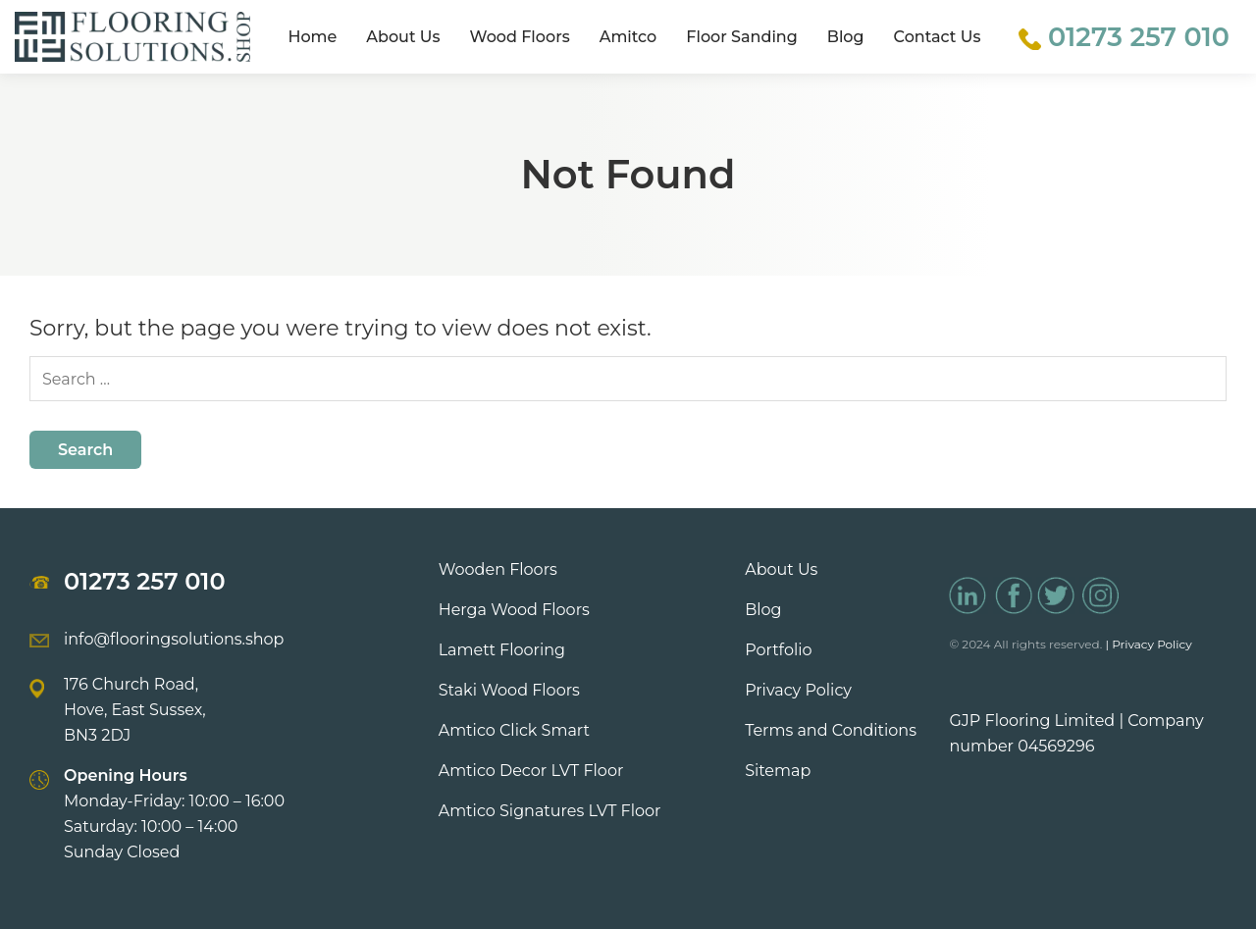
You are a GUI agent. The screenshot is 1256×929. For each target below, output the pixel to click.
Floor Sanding (742, 36)
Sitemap (778, 770)
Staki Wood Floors (509, 690)
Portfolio (778, 650)
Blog (845, 36)
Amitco (628, 36)
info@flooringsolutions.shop (174, 639)
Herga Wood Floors (514, 609)
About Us (403, 36)
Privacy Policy (798, 690)
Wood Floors (520, 36)
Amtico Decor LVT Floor (531, 770)
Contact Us (937, 36)
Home (312, 36)
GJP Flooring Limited (1032, 720)
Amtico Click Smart (514, 730)
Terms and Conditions (830, 730)
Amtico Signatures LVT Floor (550, 810)
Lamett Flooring (502, 650)
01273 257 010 (145, 581)
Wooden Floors (498, 569)
